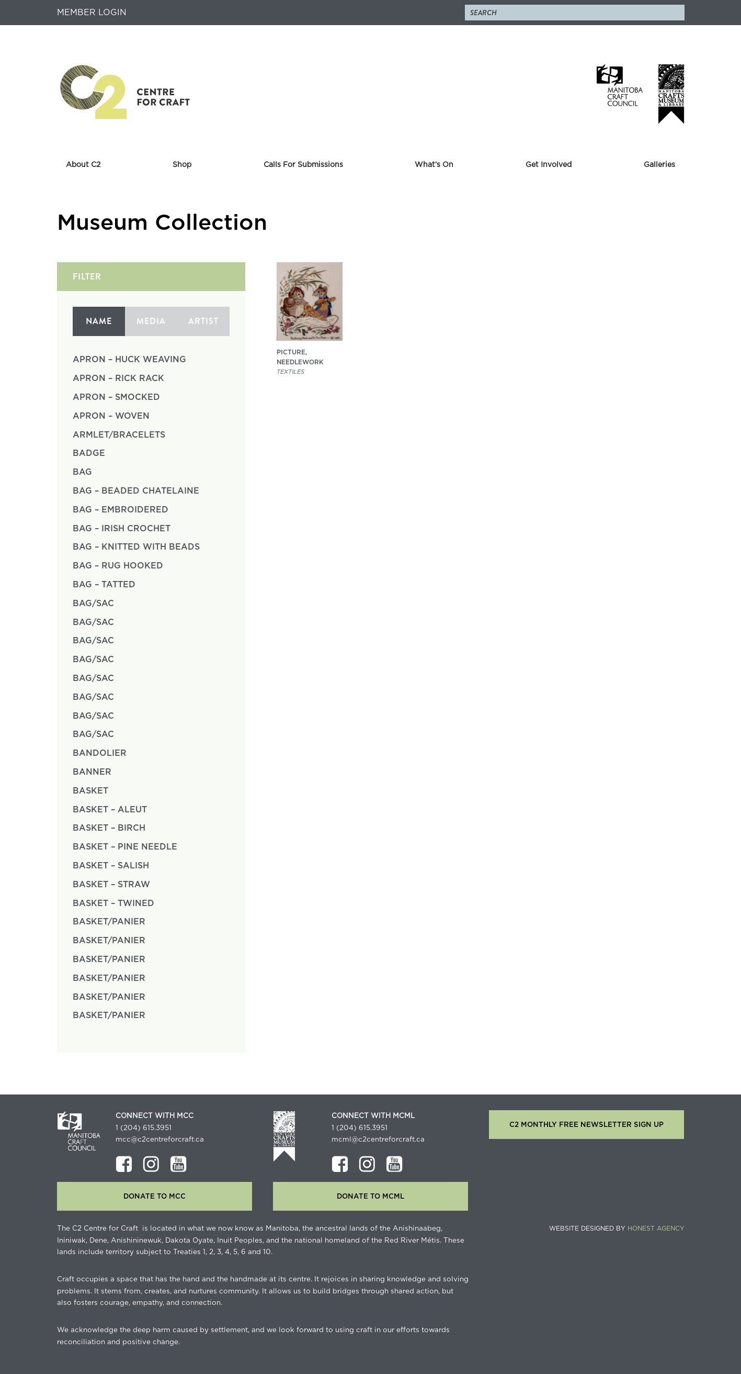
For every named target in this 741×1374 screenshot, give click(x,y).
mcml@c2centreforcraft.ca (378, 1139)
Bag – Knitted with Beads (136, 547)
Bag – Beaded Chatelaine (136, 491)
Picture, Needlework (300, 357)
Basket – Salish (111, 866)
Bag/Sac (93, 603)
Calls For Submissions (303, 165)
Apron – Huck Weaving (129, 359)
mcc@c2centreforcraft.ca (160, 1139)
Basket (90, 791)
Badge (89, 453)
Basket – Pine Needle (125, 847)
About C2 (83, 165)
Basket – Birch (109, 828)
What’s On (434, 165)
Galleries (659, 165)
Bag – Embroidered (120, 510)
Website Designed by (617, 1228)
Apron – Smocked (116, 397)
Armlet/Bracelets (119, 435)
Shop (182, 165)
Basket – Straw (111, 884)
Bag (82, 472)
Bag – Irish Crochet (121, 528)
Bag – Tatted (104, 584)
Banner (92, 772)
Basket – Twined (113, 903)
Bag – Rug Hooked (118, 566)
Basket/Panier (109, 922)
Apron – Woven (111, 416)
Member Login (92, 12)
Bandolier (100, 753)
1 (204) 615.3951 (144, 1128)
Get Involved (549, 165)
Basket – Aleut (110, 810)
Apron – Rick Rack (118, 378)
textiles (290, 372)
